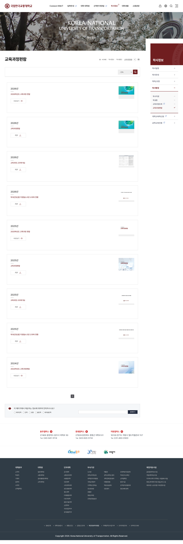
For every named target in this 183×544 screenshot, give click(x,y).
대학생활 (125, 6)
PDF (18, 135)
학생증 (164, 100)
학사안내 (163, 75)
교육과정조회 (164, 104)
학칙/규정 (163, 81)
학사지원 (164, 96)
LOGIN (160, 5)
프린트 (138, 59)
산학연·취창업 (100, 6)
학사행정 (163, 88)
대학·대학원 (85, 6)
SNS (134, 59)
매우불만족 (47, 412)
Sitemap (176, 5)
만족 (25, 412)
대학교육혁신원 (163, 116)
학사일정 (163, 68)
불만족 (38, 412)
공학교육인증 (163, 123)
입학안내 (72, 6)
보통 (31, 412)
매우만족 (17, 412)
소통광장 (136, 6)
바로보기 (18, 101)
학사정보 (114, 6)
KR (165, 5)
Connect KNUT (56, 6)
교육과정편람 (164, 108)
